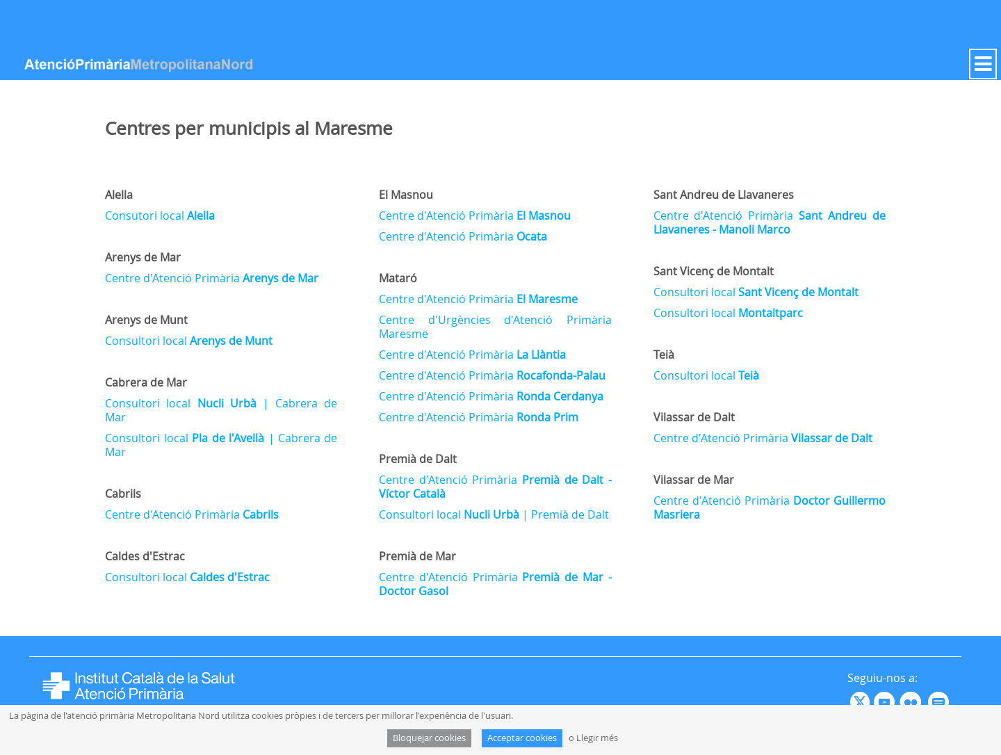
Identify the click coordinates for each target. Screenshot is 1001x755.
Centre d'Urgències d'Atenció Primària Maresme (495, 326)
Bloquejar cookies (429, 738)
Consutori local (160, 215)
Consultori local (188, 340)
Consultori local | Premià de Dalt (494, 514)
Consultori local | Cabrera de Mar (221, 410)
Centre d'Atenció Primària (211, 278)
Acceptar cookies (522, 738)
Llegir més (597, 738)
